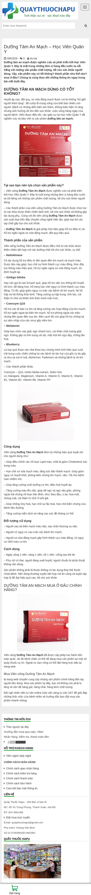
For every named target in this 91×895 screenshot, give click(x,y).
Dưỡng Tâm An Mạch (32, 190)
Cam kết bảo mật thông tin (22, 788)
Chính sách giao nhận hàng (22, 768)
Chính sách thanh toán (19, 778)
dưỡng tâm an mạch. (60, 118)
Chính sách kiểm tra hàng (21, 773)
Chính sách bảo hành (18, 783)
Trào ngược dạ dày (17, 726)
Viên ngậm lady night (18, 755)
